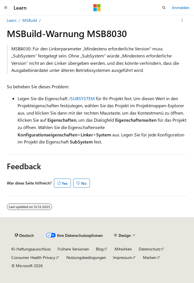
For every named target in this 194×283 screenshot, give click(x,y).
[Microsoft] (97, 7)
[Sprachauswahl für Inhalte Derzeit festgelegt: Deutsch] (24, 235)
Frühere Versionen (73, 249)
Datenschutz (150, 249)
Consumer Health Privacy (33, 257)
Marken (149, 257)
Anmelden (180, 7)
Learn (11, 20)
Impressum (122, 257)
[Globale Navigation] (5, 8)
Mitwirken (123, 249)
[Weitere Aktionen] (182, 20)
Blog (100, 249)
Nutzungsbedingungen (86, 257)
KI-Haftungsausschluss (31, 249)
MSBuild (29, 20)
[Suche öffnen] (164, 8)
